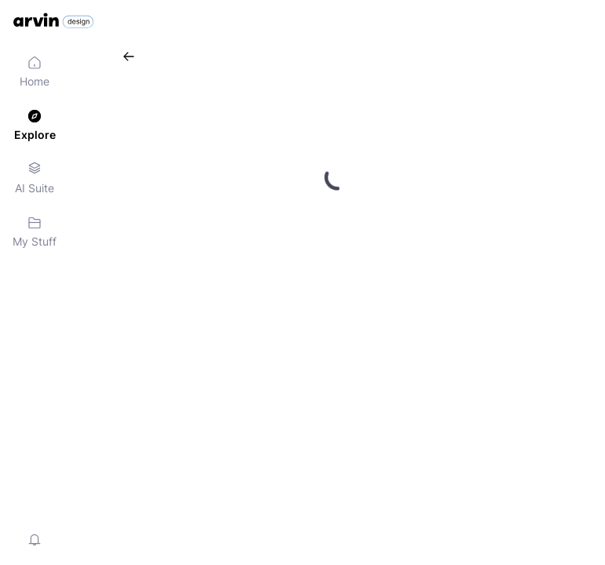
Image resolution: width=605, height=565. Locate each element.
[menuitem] (34, 72)
